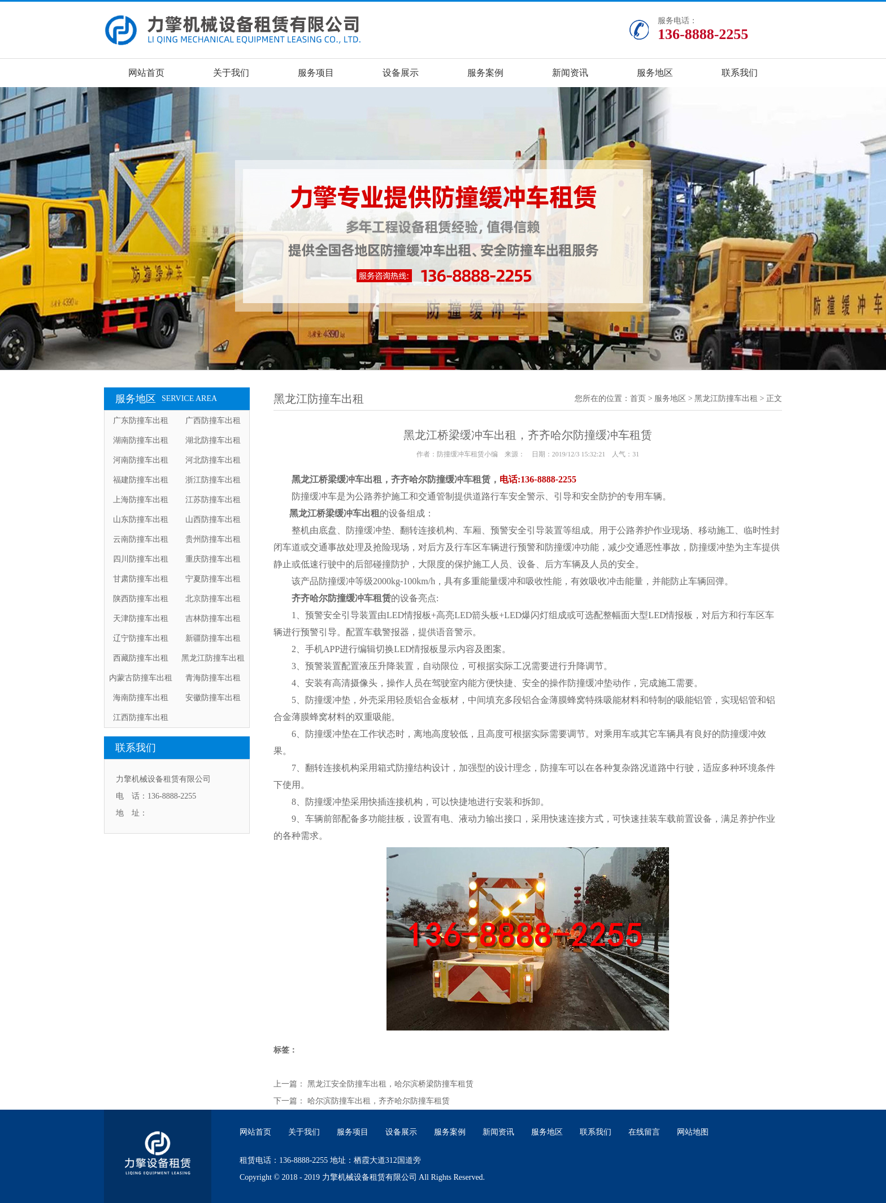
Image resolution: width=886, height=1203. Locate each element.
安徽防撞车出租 (213, 697)
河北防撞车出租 (213, 460)
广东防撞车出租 (140, 420)
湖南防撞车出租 (140, 440)
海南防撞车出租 (140, 697)
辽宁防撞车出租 (140, 638)
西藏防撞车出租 (140, 658)
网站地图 (693, 1132)
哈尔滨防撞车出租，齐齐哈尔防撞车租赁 (378, 1101)
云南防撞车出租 (140, 539)
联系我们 (740, 72)
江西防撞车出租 (140, 717)
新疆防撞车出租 (213, 638)
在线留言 (644, 1132)
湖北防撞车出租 (213, 440)
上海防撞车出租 (140, 499)
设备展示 (401, 72)
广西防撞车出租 (213, 420)
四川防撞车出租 (140, 559)
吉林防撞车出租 (213, 618)
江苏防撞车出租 (213, 499)
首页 (638, 398)
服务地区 (655, 72)
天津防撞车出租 (140, 618)
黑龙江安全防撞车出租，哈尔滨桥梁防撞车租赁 (390, 1084)
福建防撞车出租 (140, 480)
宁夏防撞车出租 (213, 579)
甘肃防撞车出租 (140, 579)
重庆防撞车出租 (213, 559)
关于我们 (231, 72)
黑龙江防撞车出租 (213, 658)
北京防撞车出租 (213, 598)
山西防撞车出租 (213, 519)
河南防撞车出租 (140, 460)
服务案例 (485, 72)
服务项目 (316, 72)
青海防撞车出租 (213, 678)
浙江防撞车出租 (213, 480)
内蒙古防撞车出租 (140, 678)
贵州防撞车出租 (213, 539)
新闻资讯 (570, 72)
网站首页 (146, 72)
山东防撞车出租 (140, 519)
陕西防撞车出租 (140, 598)
